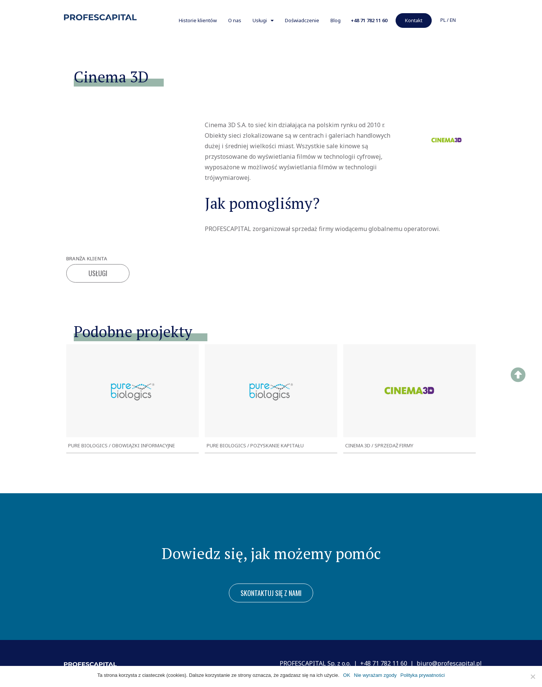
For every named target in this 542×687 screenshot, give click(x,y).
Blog (335, 20)
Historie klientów (198, 20)
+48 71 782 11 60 (383, 663)
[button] (369, 20)
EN (453, 20)
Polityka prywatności (422, 675)
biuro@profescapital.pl (449, 663)
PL (443, 20)
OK (346, 675)
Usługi (263, 20)
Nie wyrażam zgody (375, 675)
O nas (234, 20)
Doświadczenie (302, 20)
